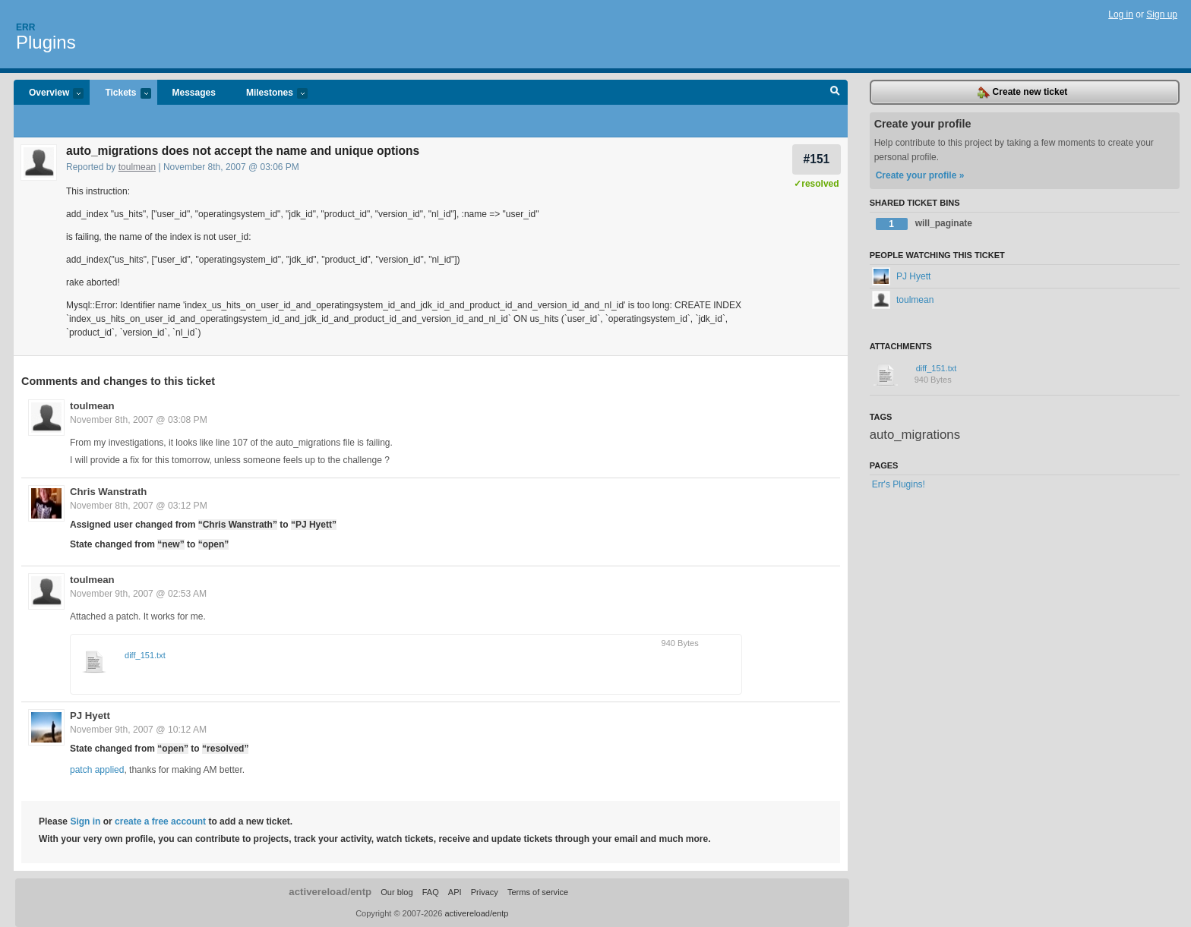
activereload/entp (330, 891)
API (455, 892)
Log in (1120, 14)
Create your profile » (920, 175)
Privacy (484, 892)
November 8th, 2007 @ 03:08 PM (138, 420)
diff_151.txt (145, 655)
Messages (194, 92)
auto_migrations (915, 434)
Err (25, 27)
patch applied (97, 770)
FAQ (430, 892)
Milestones (269, 93)
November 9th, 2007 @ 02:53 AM (138, 593)
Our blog (396, 892)
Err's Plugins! (898, 484)
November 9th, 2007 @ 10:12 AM (138, 729)
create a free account (160, 821)
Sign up (1161, 14)
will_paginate (924, 224)
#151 (817, 159)
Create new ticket (1022, 93)
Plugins (46, 42)
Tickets (120, 93)
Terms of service (537, 892)
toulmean (137, 167)
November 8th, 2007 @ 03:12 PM (138, 505)
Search (835, 93)
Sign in (85, 821)
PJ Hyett (90, 715)
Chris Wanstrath (108, 491)
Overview (49, 93)
